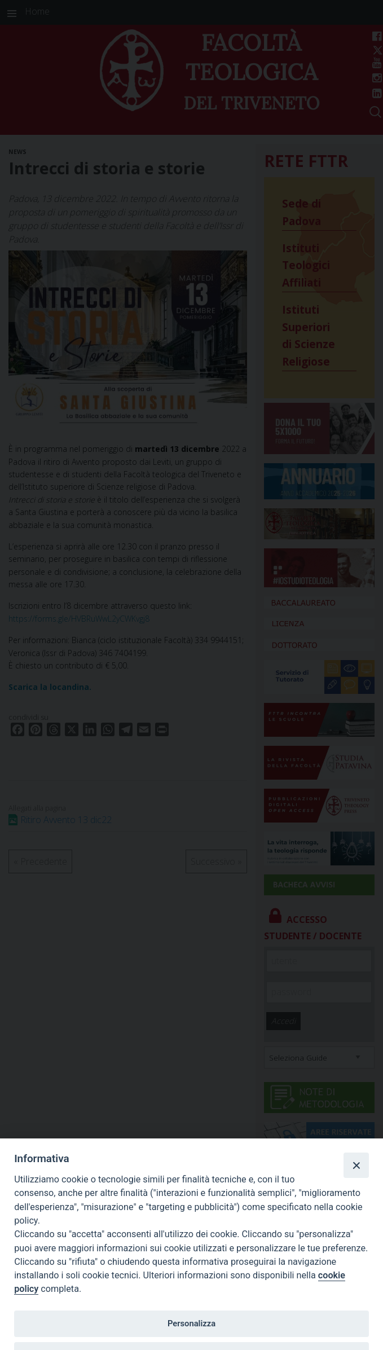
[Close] (356, 1165)
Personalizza (191, 1323)
